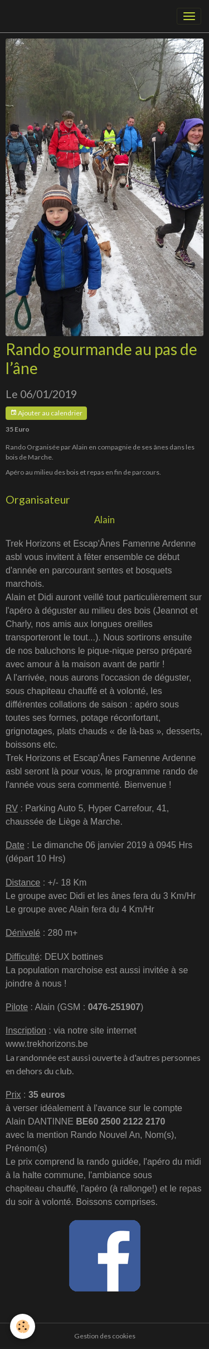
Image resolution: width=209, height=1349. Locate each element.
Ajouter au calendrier (46, 413)
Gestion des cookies (104, 1336)
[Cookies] (22, 1326)
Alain (104, 519)
